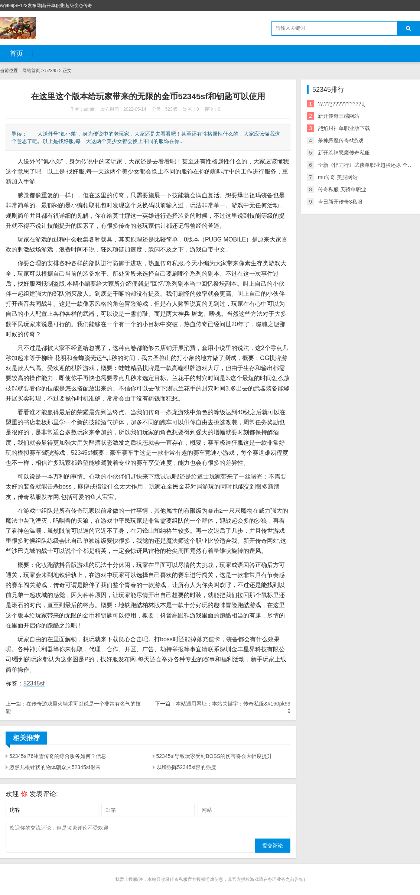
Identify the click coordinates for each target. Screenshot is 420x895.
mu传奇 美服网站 (338, 177)
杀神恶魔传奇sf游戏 (341, 140)
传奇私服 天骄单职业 (342, 189)
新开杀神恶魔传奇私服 (344, 153)
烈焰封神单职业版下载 (344, 128)
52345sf (81, 453)
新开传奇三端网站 (338, 116)
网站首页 (31, 70)
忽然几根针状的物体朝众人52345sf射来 (55, 767)
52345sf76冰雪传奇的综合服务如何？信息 (57, 756)
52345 (51, 70)
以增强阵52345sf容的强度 (186, 767)
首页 (16, 53)
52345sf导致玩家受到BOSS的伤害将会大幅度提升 (214, 756)
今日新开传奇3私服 (340, 202)
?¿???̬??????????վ (341, 104)
